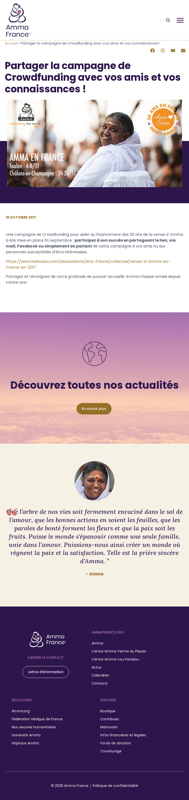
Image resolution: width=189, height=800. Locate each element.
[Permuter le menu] (180, 20)
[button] (168, 20)
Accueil (11, 43)
